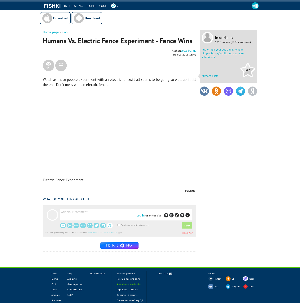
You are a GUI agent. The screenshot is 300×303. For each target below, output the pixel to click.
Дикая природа (74, 284)
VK (216, 286)
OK (233, 279)
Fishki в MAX (119, 245)
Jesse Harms (224, 38)
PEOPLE (91, 6)
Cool (103, 6)
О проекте (133, 294)
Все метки (56, 300)
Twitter (217, 279)
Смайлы (134, 289)
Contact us (165, 274)
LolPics (54, 278)
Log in (141, 215)
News (54, 273)
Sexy (69, 273)
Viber (251, 279)
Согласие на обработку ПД (130, 300)
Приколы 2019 (97, 273)
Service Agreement (126, 273)
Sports (54, 289)
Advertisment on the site (129, 284)
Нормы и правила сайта (128, 278)
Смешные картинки (77, 289)
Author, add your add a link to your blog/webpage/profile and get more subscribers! (223, 53)
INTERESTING (73, 6)
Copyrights (122, 289)
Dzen (251, 286)
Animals (55, 294)
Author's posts (210, 76)
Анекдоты (72, 278)
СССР (70, 294)
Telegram (236, 286)
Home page (51, 32)
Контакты (121, 294)
